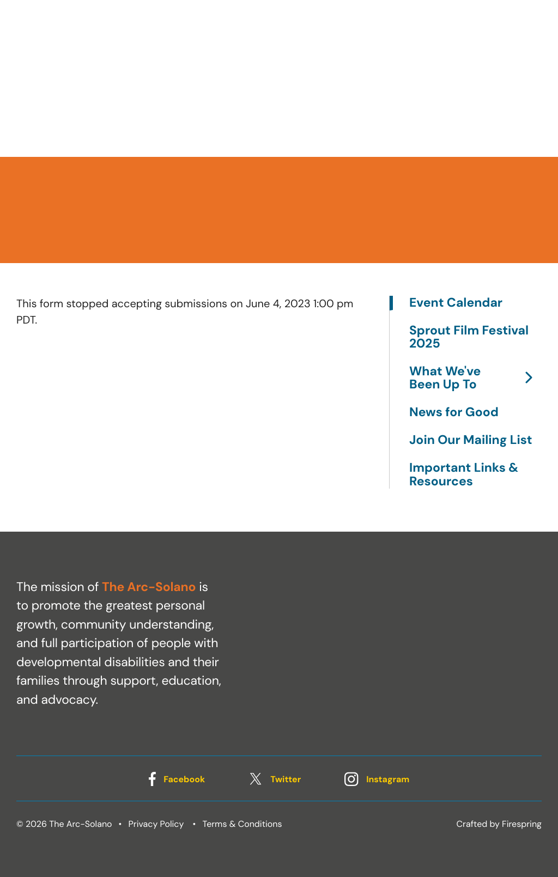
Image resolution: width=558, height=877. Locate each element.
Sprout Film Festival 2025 (469, 337)
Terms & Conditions (242, 824)
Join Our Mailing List (470, 440)
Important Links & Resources (463, 474)
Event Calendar (455, 303)
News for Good (454, 412)
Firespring (522, 824)
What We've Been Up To (475, 378)
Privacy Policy (156, 824)
